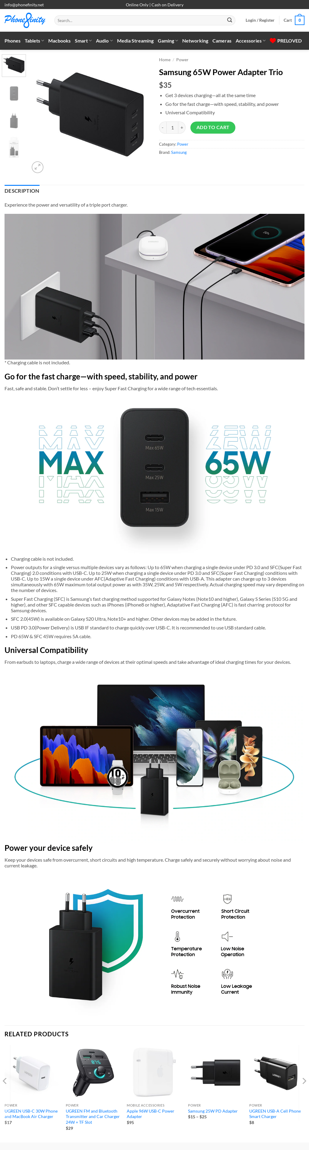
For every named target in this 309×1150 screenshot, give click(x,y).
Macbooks (59, 40)
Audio (104, 41)
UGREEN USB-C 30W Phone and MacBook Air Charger (31, 1113)
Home (164, 59)
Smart (83, 41)
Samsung (179, 152)
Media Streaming (135, 40)
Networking (195, 40)
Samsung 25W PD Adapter (213, 1111)
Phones (13, 40)
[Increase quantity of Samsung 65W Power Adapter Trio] (182, 128)
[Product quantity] (172, 128)
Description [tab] (22, 191)
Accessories (251, 41)
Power (182, 59)
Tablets (34, 41)
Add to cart (213, 127)
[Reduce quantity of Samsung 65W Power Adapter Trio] (162, 128)
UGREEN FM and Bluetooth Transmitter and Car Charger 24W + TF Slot (93, 1116)
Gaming (168, 41)
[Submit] (230, 20)
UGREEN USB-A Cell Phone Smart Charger (275, 1113)
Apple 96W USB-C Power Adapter (150, 1113)
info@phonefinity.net (24, 4)
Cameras (221, 40)
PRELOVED (286, 40)
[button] (260, 20)
